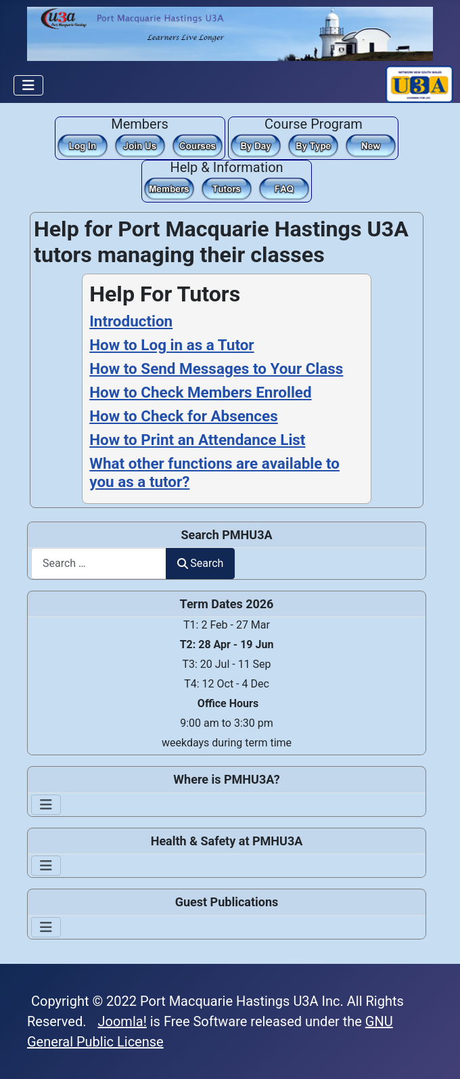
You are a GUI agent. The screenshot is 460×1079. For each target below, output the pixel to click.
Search (200, 563)
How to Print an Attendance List (197, 439)
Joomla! (122, 1021)
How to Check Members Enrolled (200, 392)
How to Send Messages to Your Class (216, 368)
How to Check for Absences (183, 416)
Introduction (130, 321)
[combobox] (98, 563)
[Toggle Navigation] (28, 85)
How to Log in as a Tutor (171, 345)
